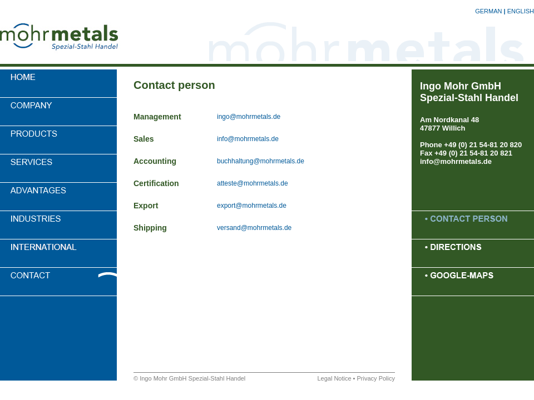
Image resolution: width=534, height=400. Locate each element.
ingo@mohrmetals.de (248, 117)
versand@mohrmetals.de (254, 228)
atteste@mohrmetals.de (252, 183)
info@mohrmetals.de (248, 139)
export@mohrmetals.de (251, 205)
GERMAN (488, 11)
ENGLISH (520, 11)
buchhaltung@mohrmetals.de (260, 161)
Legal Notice (334, 378)
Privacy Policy (376, 378)
